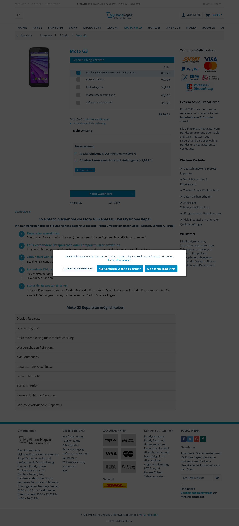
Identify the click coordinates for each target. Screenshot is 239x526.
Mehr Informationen (119, 260)
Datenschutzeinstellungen (78, 268)
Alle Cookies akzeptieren (161, 268)
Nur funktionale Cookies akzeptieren (120, 268)
